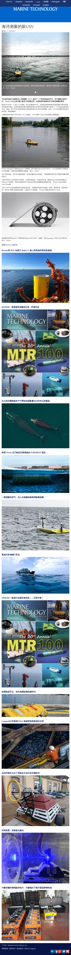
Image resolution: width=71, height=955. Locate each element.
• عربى (38, 2)
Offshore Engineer (30, 948)
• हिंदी (64, 2)
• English (45, 5)
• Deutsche (29, 2)
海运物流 (20, 948)
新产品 (8, 245)
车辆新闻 (14, 245)
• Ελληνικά (26, 5)
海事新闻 (5, 948)
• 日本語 (45, 2)
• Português (55, 2)
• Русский (36, 5)
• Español (18, 2)
